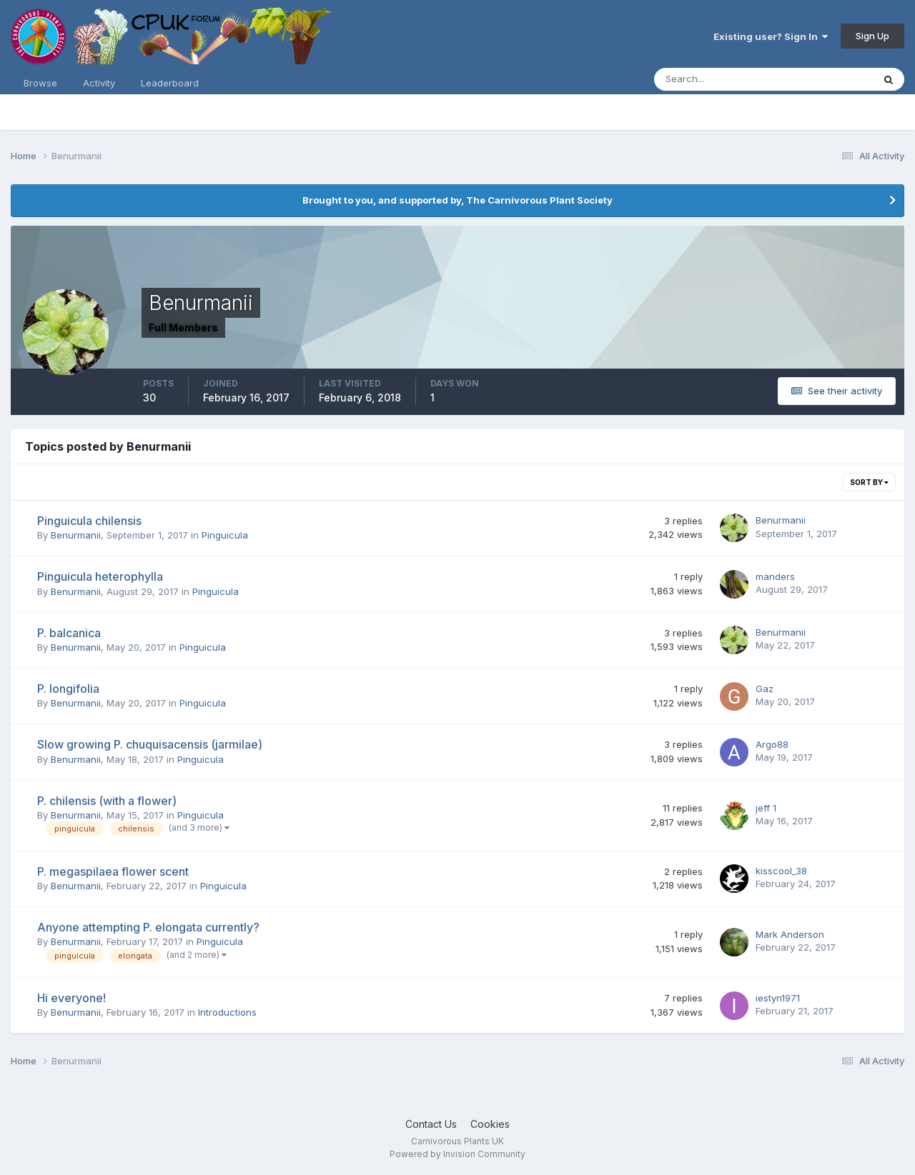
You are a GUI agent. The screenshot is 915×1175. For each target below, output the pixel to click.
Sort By (869, 482)
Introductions (227, 1012)
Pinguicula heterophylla (100, 576)
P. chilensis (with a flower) (107, 801)
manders (775, 576)
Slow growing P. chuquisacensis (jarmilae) (149, 744)
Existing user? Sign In (770, 36)
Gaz (764, 688)
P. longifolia (68, 688)
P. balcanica (69, 633)
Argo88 (772, 744)
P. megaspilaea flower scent (113, 871)
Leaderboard (170, 83)
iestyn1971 (778, 998)
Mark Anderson (790, 934)
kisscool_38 (781, 870)
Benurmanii (76, 535)
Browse (40, 83)
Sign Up (872, 35)
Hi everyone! (71, 998)
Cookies (490, 1124)
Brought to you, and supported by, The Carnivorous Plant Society (457, 200)
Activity (99, 83)
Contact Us (431, 1124)
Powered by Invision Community (457, 1154)
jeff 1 (766, 808)
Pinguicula (225, 535)
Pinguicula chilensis (89, 521)
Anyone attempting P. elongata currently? (148, 927)
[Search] (717, 79)
